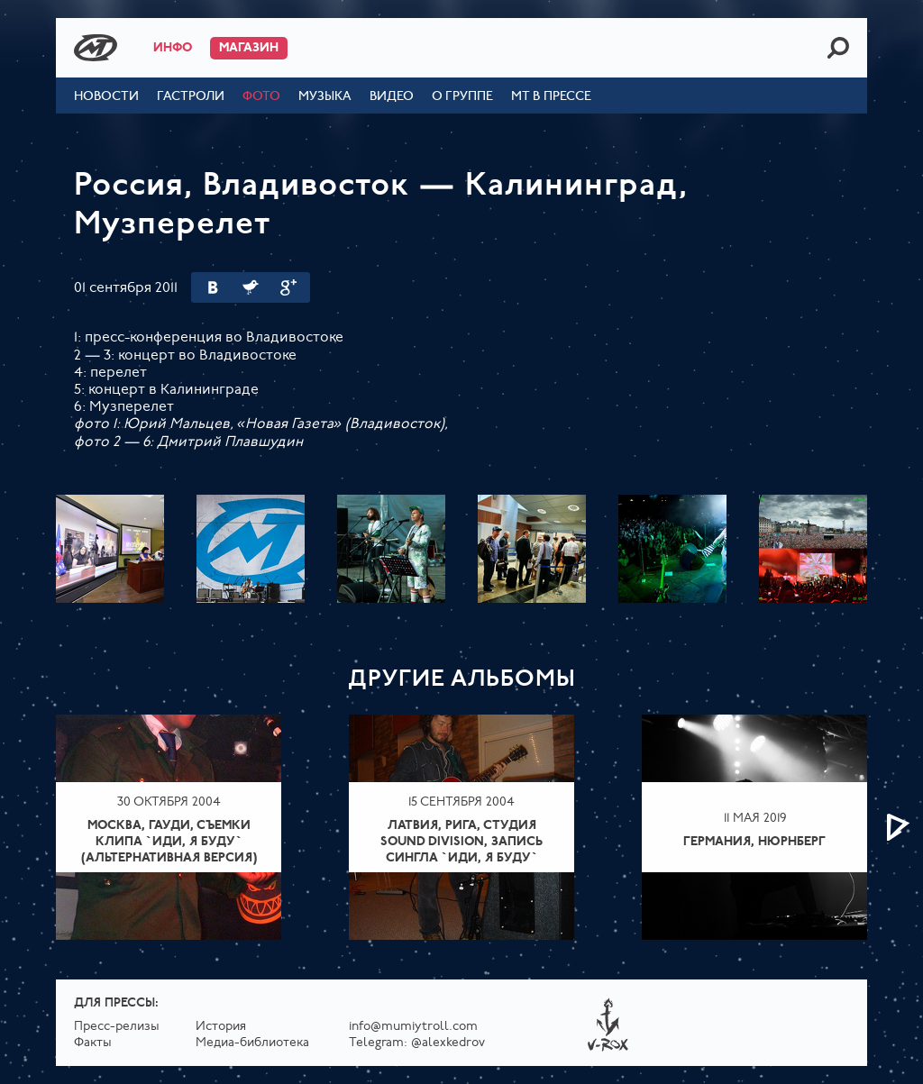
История (221, 1027)
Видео (392, 97)
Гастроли (190, 97)
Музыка (325, 97)
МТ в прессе (551, 97)
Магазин (249, 48)
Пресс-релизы (117, 1027)
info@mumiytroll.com (413, 1027)
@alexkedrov (448, 1043)
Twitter (250, 287)
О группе (462, 97)
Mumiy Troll (95, 47)
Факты (93, 1043)
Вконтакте (213, 287)
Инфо (172, 48)
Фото (261, 97)
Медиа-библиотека (252, 1043)
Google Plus (288, 287)
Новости (106, 97)
